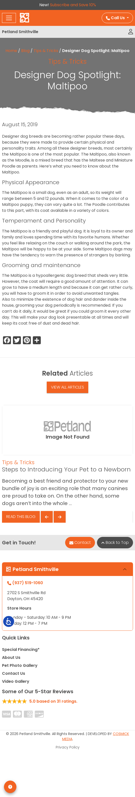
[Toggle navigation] (9, 18)
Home (11, 51)
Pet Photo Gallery (20, 665)
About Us (11, 657)
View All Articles (67, 387)
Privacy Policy (68, 747)
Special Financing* (21, 649)
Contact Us (13, 673)
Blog (25, 51)
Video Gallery (15, 681)
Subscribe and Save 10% (73, 5)
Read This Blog (21, 516)
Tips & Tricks (46, 51)
